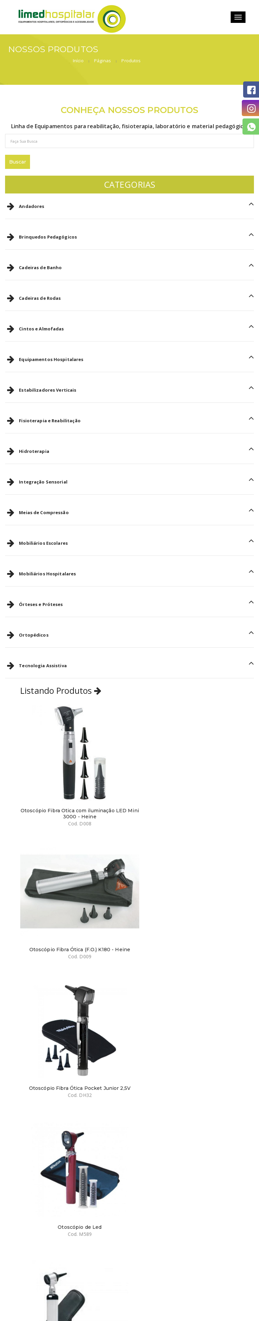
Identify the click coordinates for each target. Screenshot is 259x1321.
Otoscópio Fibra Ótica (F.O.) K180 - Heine (186, 786)
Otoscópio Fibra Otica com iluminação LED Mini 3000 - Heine (72, 789)
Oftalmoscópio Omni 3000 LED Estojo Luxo (186, 1039)
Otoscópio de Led (186, 911)
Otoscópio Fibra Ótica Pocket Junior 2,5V (72, 911)
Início (188, 51)
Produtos (241, 51)
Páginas (212, 51)
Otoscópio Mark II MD (72, 1036)
